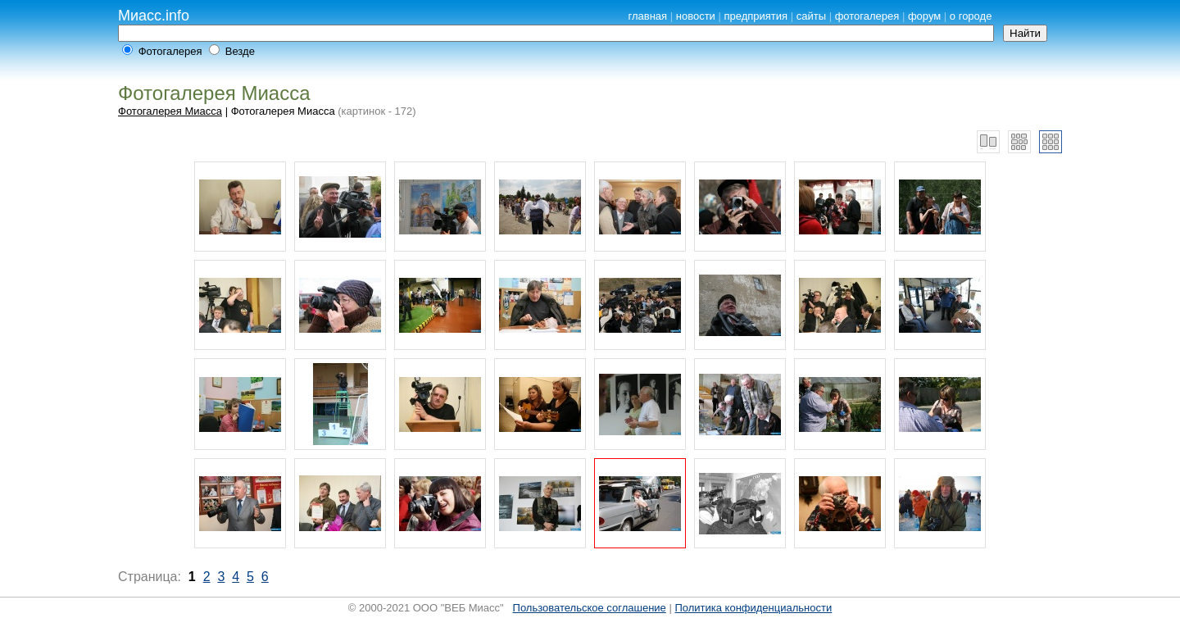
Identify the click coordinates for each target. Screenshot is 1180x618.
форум (924, 16)
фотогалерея (867, 16)
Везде (240, 51)
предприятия (755, 16)
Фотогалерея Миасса (170, 111)
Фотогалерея (170, 51)
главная (647, 16)
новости (695, 16)
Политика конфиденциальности (753, 608)
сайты (811, 16)
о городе (971, 16)
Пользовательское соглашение (589, 608)
